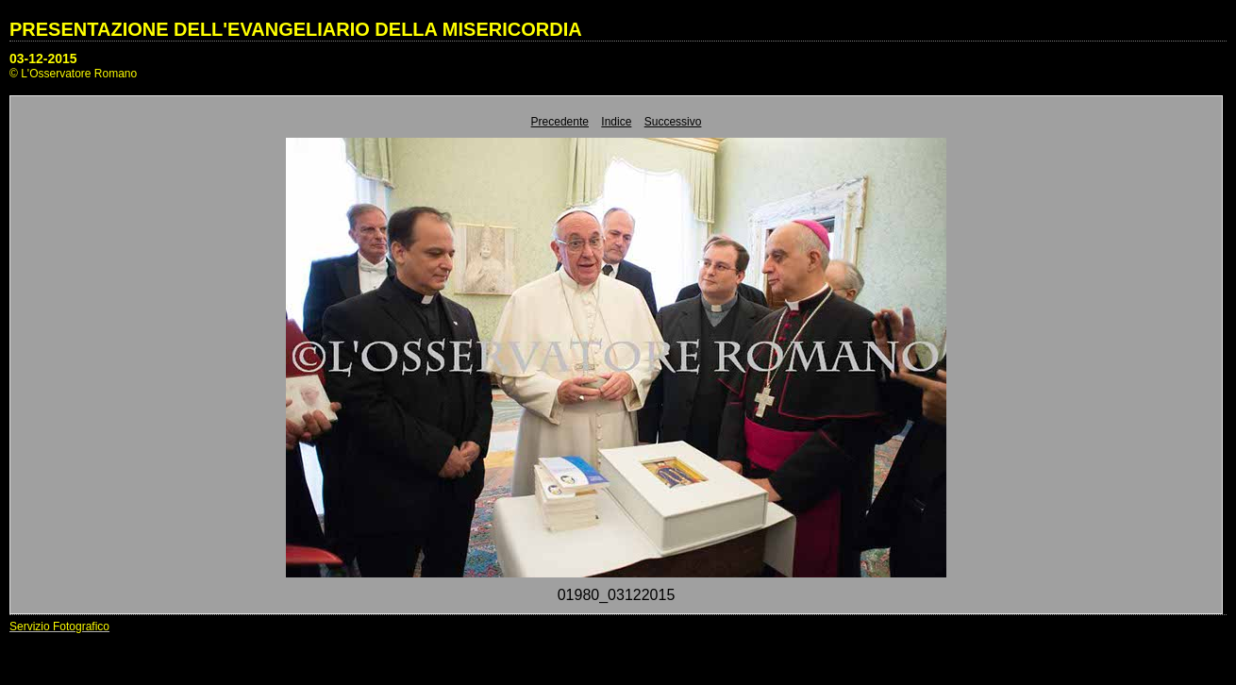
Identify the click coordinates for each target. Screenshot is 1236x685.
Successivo (673, 121)
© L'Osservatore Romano (73, 73)
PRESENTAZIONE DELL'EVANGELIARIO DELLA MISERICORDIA (295, 29)
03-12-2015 (43, 58)
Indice (616, 121)
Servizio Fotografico (59, 626)
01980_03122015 (617, 595)
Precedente (560, 121)
